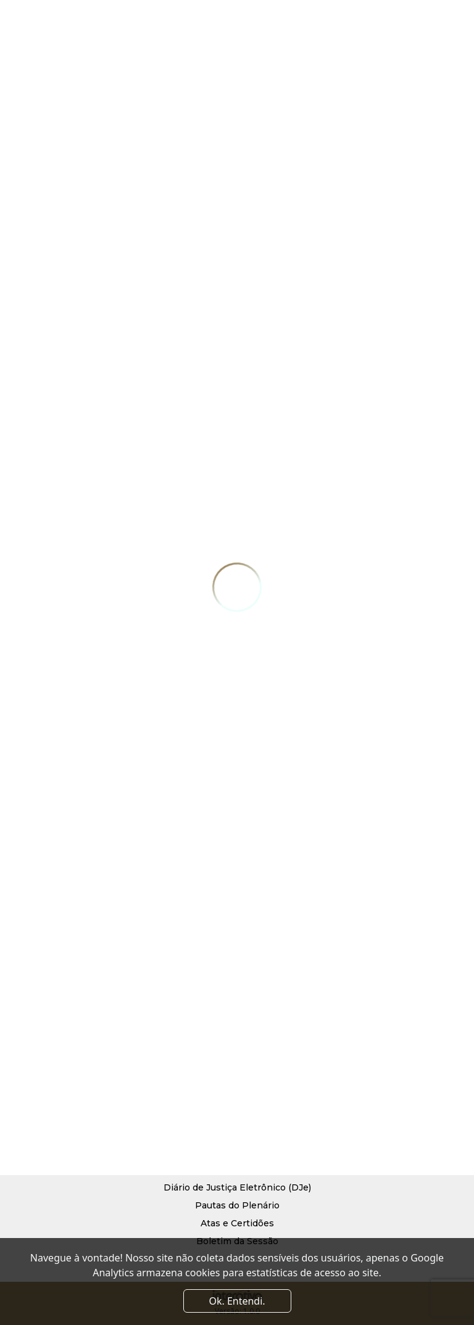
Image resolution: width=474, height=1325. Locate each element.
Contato (284, 1103)
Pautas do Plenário (237, 1205)
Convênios (193, 1121)
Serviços (285, 1067)
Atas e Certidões (237, 1223)
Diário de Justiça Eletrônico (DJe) (237, 1187)
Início (182, 1067)
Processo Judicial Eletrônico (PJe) (237, 1169)
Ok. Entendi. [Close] (237, 1301)
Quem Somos (200, 1085)
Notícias (285, 1085)
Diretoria (189, 1103)
